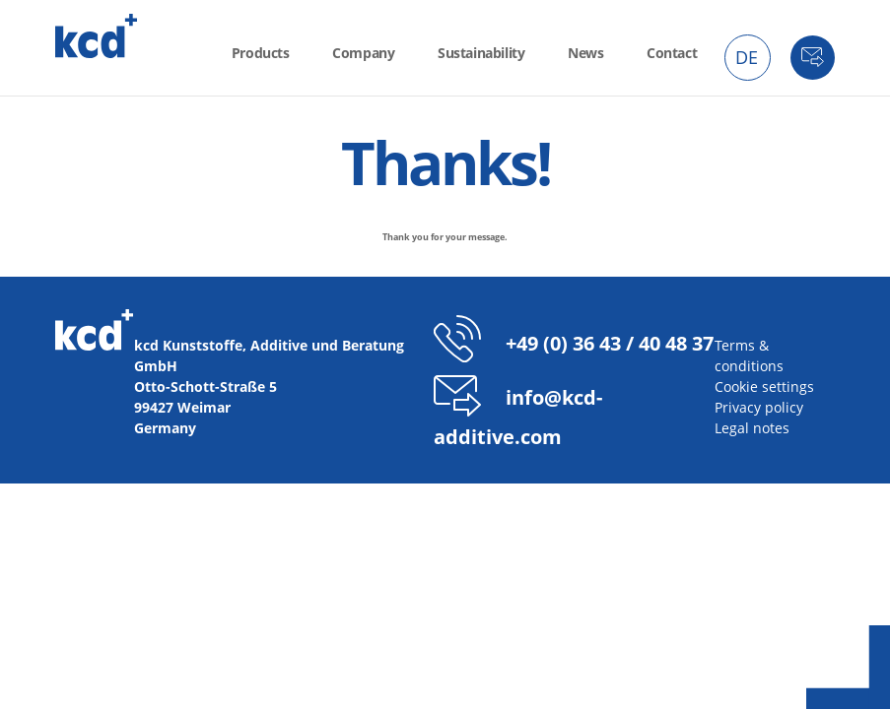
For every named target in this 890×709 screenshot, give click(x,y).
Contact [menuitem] (672, 52)
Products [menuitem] (261, 52)
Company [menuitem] (363, 52)
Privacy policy (759, 407)
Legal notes (752, 428)
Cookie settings (764, 386)
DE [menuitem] (746, 57)
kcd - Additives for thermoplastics (96, 36)
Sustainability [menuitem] (481, 52)
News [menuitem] (585, 52)
